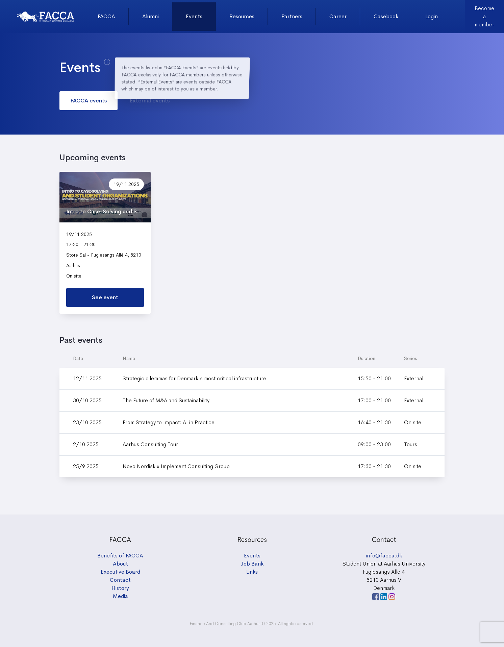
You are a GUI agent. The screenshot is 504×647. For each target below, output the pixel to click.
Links (252, 571)
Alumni (150, 16)
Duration (366, 358)
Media (120, 596)
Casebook (386, 16)
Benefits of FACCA (120, 555)
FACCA (106, 16)
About (120, 563)
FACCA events (88, 100)
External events (150, 100)
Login (431, 16)
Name (129, 358)
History (120, 588)
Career (338, 16)
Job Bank (252, 563)
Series (410, 358)
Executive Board (120, 571)
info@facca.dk (384, 555)
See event (105, 297)
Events (194, 16)
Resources (241, 16)
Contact (120, 579)
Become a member (484, 16)
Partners (291, 16)
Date (78, 358)
